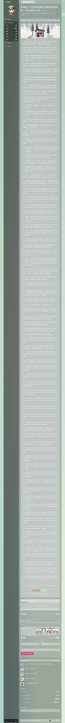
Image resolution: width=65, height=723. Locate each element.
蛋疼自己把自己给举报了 (31, 673)
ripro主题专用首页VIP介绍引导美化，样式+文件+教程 (38, 664)
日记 (11, 25)
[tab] (27, 660)
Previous (24, 614)
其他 (11, 31)
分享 (11, 37)
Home (24, 20)
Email (42, 641)
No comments (45, 13)
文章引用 (24, 600)
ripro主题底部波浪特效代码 (32, 683)
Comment (23, 625)
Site (21, 647)
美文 (11, 28)
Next (57, 614)
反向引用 (31, 600)
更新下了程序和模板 (30, 668)
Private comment (52, 638)
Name (22, 641)
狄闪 (23, 13)
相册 (11, 34)
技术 (11, 39)
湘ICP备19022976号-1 (36, 720)
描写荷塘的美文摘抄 (30, 678)
